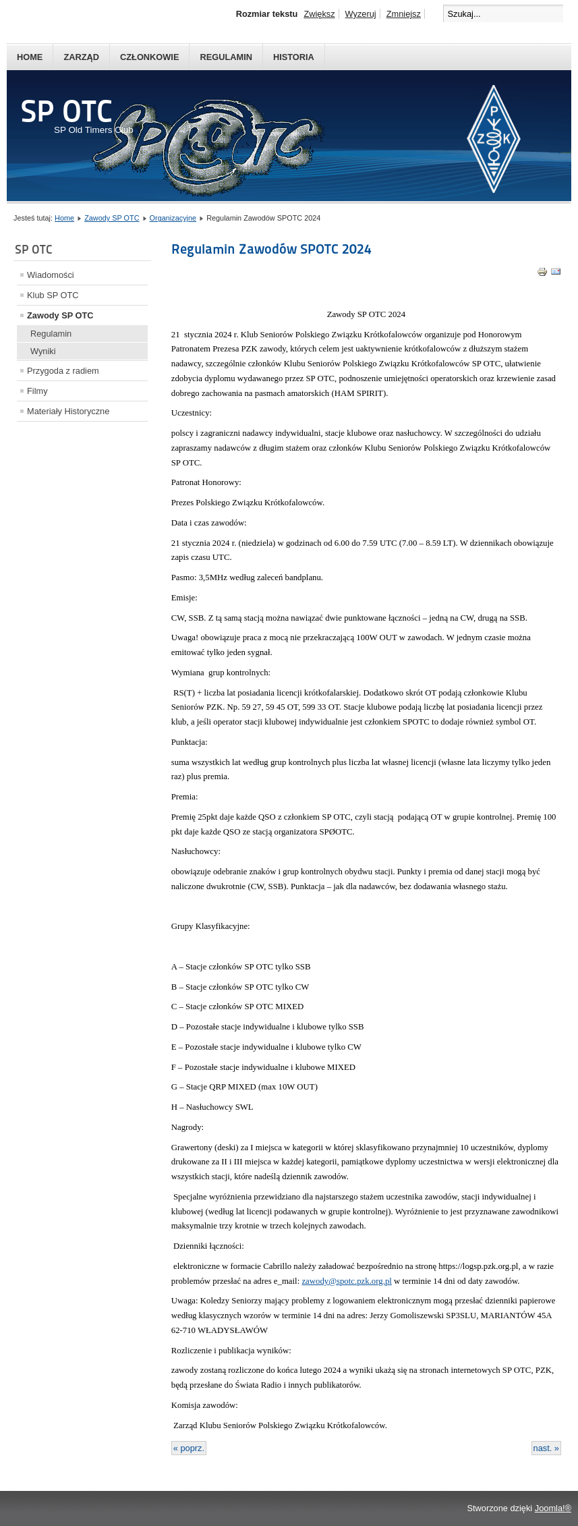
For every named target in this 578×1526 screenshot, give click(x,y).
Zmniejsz (403, 14)
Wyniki (43, 351)
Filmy (37, 391)
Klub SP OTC (53, 295)
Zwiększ (319, 14)
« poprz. (188, 1448)
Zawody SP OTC (111, 218)
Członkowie (149, 57)
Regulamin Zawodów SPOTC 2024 (271, 249)
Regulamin (226, 57)
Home (29, 57)
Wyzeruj (360, 14)
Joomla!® (553, 1508)
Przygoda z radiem (63, 371)
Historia (293, 57)
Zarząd (81, 57)
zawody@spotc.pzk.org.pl (346, 1281)
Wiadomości (50, 275)
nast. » (546, 1448)
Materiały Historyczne (68, 411)
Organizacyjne (173, 218)
